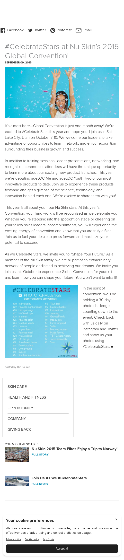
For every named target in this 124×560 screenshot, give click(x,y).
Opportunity (20, 408)
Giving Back (19, 429)
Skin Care (17, 386)
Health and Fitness (27, 397)
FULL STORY (40, 454)
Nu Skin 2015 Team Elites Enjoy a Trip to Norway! (74, 448)
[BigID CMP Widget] (62, 536)
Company (17, 418)
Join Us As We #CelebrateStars (59, 478)
